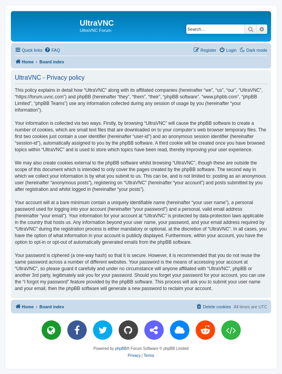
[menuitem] (52, 50)
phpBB (121, 348)
